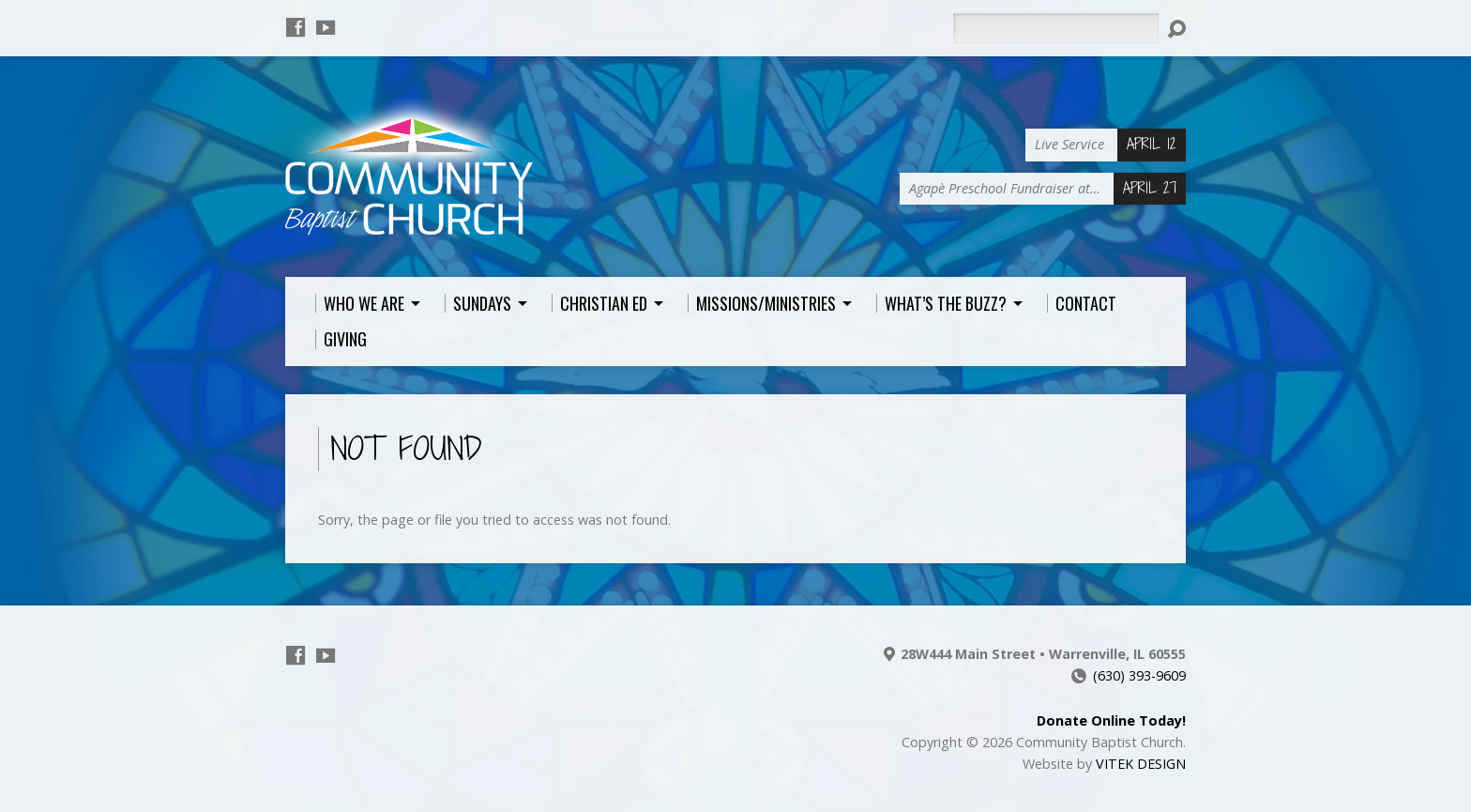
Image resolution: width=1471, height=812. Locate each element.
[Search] (1055, 28)
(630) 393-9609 (1139, 675)
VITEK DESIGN (1141, 764)
